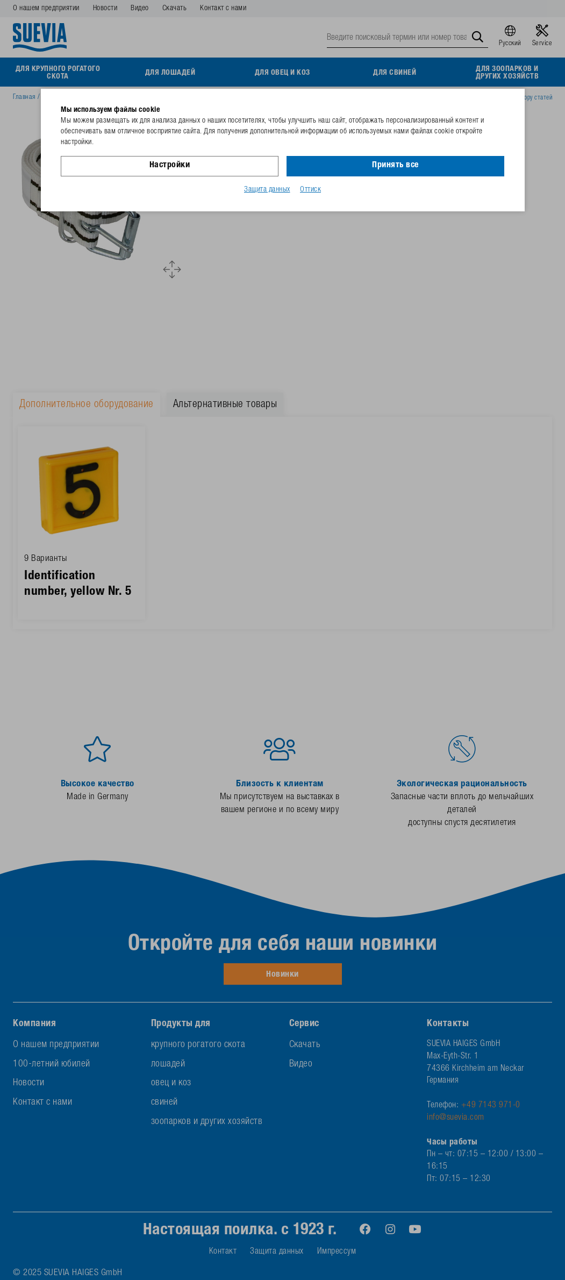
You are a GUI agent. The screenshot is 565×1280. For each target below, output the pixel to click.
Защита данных (267, 190)
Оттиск (310, 190)
